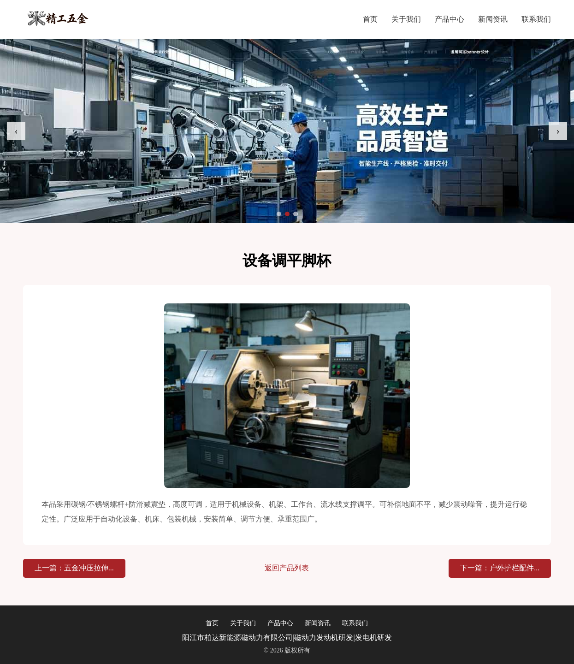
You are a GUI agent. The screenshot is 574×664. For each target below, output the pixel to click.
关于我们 (406, 19)
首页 (370, 19)
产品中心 (449, 19)
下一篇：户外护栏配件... (499, 568)
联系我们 (536, 19)
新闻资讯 (493, 19)
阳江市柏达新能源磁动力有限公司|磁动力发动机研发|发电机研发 (286, 637)
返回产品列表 (287, 568)
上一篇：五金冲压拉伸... (74, 568)
